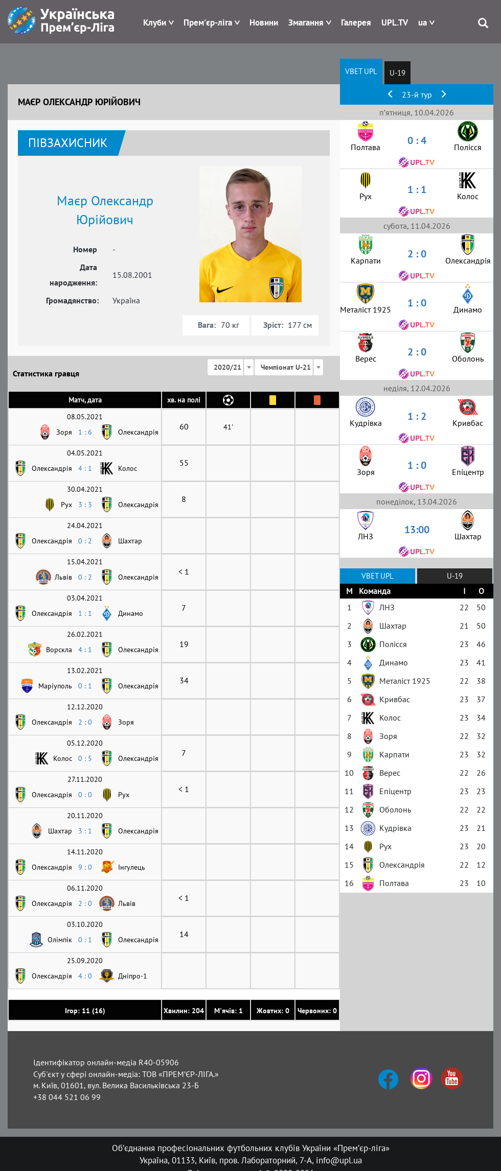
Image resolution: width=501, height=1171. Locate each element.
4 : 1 (85, 468)
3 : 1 (85, 830)
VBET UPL (361, 71)
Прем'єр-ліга (208, 22)
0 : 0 (85, 794)
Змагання (306, 22)
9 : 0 (85, 867)
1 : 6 (85, 432)
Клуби (154, 22)
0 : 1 (85, 685)
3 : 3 (85, 504)
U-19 (397, 73)
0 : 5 (85, 758)
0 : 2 (85, 540)
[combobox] (230, 367)
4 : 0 (85, 976)
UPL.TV (394, 22)
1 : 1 (85, 613)
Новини (263, 22)
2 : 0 (85, 722)
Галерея (356, 22)
